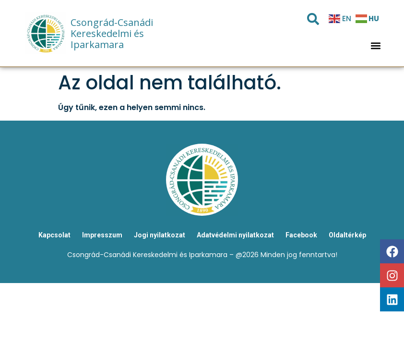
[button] (376, 46)
